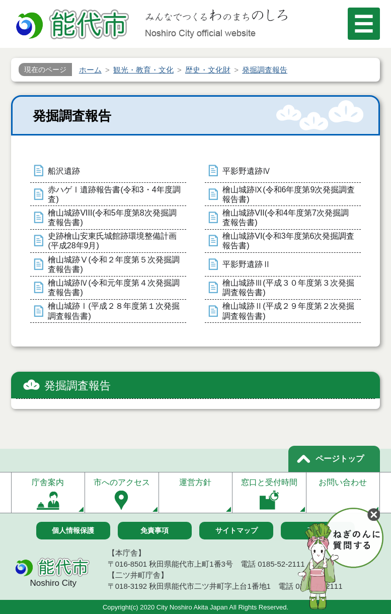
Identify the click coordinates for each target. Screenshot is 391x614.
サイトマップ (236, 530)
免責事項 (154, 530)
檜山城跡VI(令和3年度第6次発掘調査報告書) (288, 241)
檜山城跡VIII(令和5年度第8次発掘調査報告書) (112, 218)
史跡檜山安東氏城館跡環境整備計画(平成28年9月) (112, 241)
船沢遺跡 (64, 171)
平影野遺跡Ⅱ (246, 264)
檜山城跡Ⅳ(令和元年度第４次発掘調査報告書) (113, 288)
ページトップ (340, 458)
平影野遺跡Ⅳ (246, 171)
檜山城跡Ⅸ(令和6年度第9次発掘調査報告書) (288, 194)
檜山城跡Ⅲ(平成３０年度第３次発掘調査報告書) (288, 288)
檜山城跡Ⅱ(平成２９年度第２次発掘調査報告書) (288, 311)
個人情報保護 (73, 530)
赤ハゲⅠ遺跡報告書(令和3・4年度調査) (114, 194)
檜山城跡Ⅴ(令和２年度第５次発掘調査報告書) (113, 264)
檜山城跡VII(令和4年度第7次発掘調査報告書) (285, 218)
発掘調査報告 (77, 385)
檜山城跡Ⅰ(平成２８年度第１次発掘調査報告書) (113, 311)
